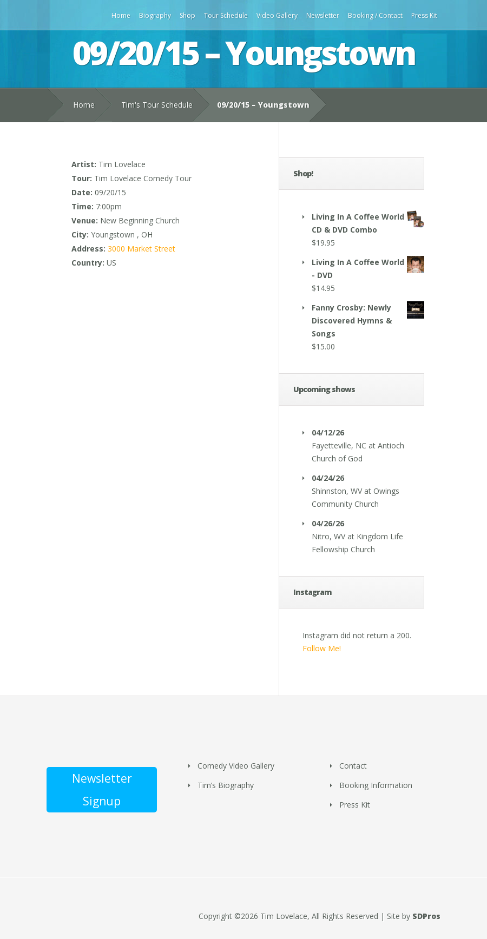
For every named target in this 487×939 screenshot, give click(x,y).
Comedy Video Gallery (236, 766)
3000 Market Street (141, 248)
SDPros (426, 916)
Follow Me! (321, 648)
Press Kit (424, 15)
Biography (155, 15)
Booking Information (375, 785)
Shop (187, 15)
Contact (353, 766)
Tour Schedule (226, 15)
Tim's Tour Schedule (157, 105)
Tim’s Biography (226, 785)
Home (120, 15)
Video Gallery (277, 15)
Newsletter (322, 15)
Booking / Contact (375, 15)
